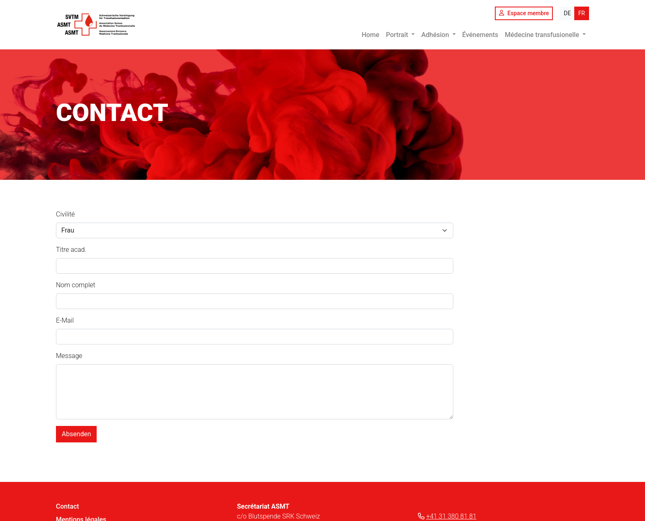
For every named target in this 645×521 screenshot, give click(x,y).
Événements (480, 35)
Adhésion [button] (435, 35)
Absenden (76, 434)
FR (581, 13)
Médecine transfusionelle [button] (543, 35)
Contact (67, 506)
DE (567, 13)
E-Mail (65, 320)
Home (370, 35)
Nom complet (75, 285)
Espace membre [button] (524, 13)
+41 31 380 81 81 (451, 516)
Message (69, 356)
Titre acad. (71, 250)
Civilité (65, 214)
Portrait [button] (398, 35)
